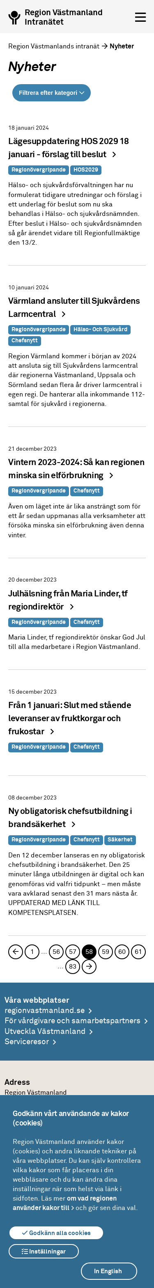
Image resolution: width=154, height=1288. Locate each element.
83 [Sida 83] (72, 966)
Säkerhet (120, 840)
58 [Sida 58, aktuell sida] (89, 952)
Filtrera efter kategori (48, 92)
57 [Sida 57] (72, 952)
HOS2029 (86, 170)
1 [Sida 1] (32, 952)
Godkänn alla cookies (56, 1233)
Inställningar (44, 1251)
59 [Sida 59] (105, 952)
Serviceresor (27, 1042)
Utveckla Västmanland (45, 1032)
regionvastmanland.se (45, 1011)
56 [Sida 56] (56, 952)
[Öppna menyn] (140, 18)
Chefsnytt (24, 341)
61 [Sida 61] (138, 952)
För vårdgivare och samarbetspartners (72, 1021)
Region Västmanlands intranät (53, 46)
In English (108, 1271)
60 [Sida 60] (122, 952)
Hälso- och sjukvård (100, 329)
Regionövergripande (38, 170)
